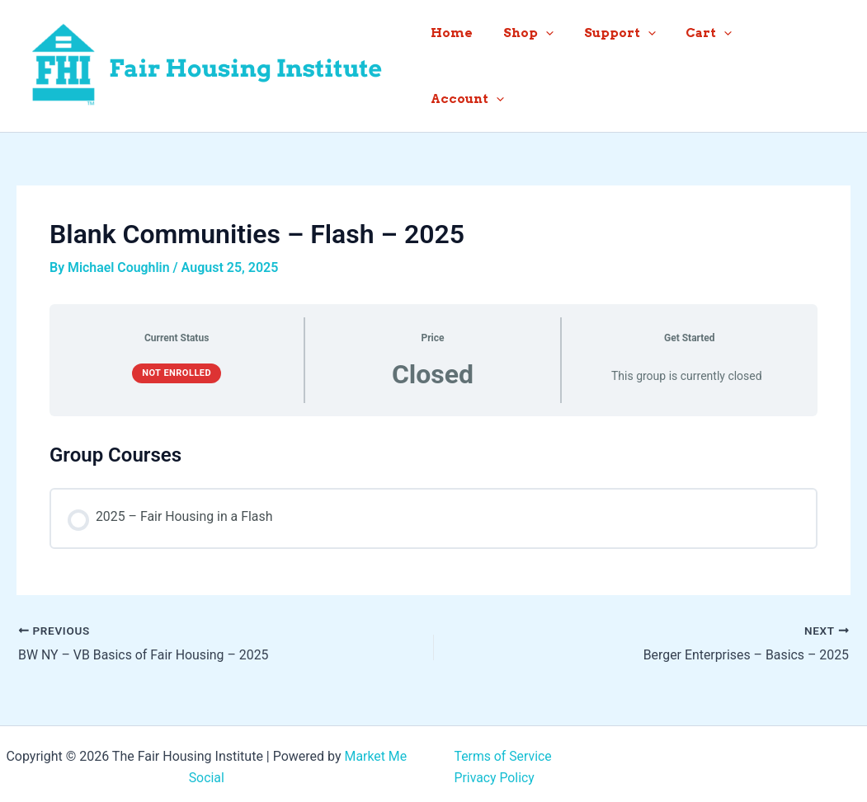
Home (476, 62)
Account (801, 63)
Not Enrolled (176, 366)
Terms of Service (504, 749)
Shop (547, 63)
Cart (717, 63)
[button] (565, 63)
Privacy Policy (495, 771)
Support (633, 63)
